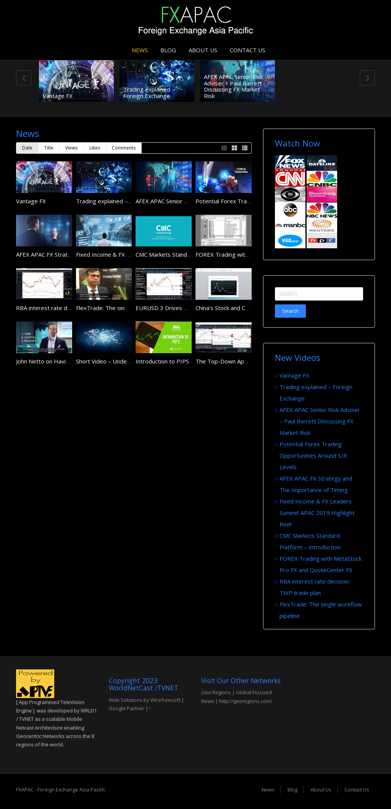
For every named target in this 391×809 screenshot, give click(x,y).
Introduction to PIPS (162, 361)
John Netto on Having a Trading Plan (63, 361)
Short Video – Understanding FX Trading (128, 361)
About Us (203, 50)
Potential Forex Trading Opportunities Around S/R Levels (313, 455)
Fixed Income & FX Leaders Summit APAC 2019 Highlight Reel (317, 512)
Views (71, 148)
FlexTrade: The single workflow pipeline (128, 308)
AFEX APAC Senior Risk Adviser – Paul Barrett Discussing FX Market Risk (233, 86)
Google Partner (126, 708)
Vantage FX (58, 96)
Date (27, 148)
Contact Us (247, 50)
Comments (124, 148)
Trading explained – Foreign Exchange (149, 92)
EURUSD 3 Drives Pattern (170, 308)
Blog (168, 50)
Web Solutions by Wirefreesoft (144, 699)
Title (48, 148)
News (140, 50)
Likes (94, 148)
